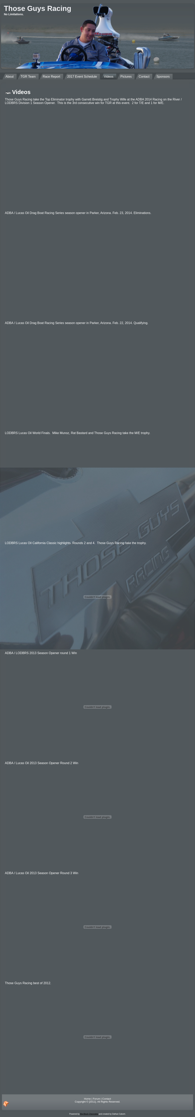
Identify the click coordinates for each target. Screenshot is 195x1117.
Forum (96, 1098)
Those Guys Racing (37, 8)
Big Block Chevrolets (89, 1114)
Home (87, 1098)
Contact (106, 1098)
